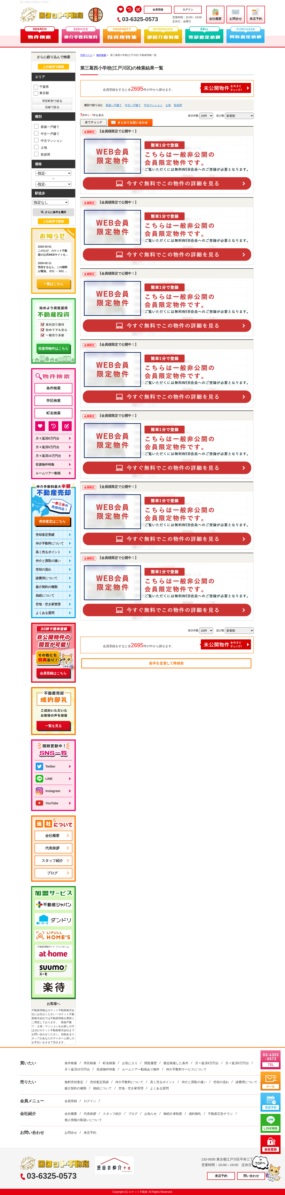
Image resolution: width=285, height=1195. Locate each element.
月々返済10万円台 (48, 456)
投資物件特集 (45, 464)
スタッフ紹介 (52, 860)
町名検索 (53, 413)
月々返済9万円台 (47, 447)
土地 (168, 105)
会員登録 (158, 9)
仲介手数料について (50, 543)
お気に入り (130, 1063)
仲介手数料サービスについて (186, 1069)
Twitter (45, 766)
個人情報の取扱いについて (83, 1120)
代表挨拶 (52, 848)
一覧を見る (53, 726)
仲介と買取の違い (48, 561)
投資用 (178, 105)
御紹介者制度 (172, 1113)
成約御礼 (195, 1113)
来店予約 (256, 14)
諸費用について (46, 578)
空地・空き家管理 (48, 604)
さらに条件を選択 (53, 212)
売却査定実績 (45, 534)
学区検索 (53, 400)
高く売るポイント (48, 552)
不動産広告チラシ (220, 1113)
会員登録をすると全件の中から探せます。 (177, 88)
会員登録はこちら (53, 673)
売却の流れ (43, 569)
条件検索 (53, 388)
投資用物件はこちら (53, 348)
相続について (45, 595)
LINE (44, 778)
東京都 (41, 93)
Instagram (48, 791)
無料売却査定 (74, 1082)
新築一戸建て (114, 105)
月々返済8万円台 (47, 438)
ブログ (52, 873)
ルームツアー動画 (48, 473)
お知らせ (150, 1113)
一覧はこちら (53, 284)
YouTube (47, 803)
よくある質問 (45, 613)
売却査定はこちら (52, 521)
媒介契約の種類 (46, 587)
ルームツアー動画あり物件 (140, 1069)
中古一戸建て (133, 105)
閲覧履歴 (150, 1063)
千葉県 (41, 86)
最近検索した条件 (175, 1063)
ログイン (188, 9)
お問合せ (235, 14)
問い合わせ (251, 1176)
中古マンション (153, 105)
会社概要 (215, 14)
